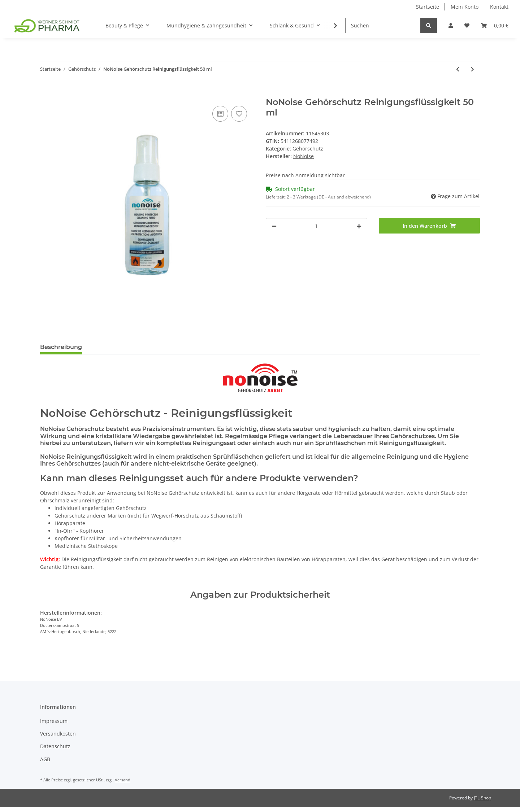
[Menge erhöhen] (359, 226)
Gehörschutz (307, 148)
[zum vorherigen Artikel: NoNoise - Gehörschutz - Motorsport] (457, 69)
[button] (451, 25)
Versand (122, 779)
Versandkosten (58, 733)
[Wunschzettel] (467, 25)
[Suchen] (383, 25)
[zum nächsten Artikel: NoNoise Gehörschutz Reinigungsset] (472, 69)
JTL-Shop (482, 798)
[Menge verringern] (274, 226)
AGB (45, 759)
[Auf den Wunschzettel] (239, 114)
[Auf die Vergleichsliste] (220, 114)
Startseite (427, 6)
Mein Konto (464, 6)
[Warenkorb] (494, 25)
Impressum (54, 720)
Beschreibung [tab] (61, 347)
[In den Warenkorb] (46, 93)
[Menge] (316, 226)
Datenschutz (55, 746)
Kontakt (499, 6)
